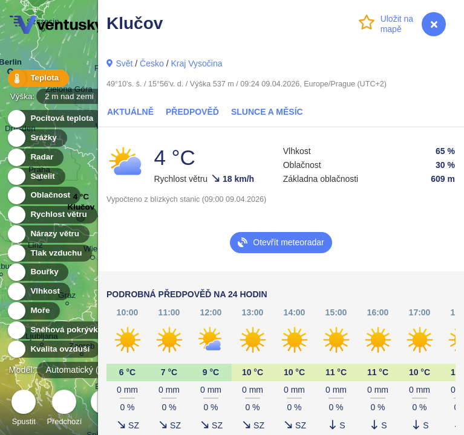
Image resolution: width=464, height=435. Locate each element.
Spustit (23, 409)
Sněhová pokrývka (59, 330)
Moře (33, 311)
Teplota (37, 78)
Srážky (36, 138)
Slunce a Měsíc (267, 112)
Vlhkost (38, 291)
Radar (35, 157)
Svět (124, 63)
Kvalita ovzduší (53, 349)
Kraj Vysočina (196, 63)
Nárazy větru (47, 234)
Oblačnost (43, 195)
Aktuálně (130, 112)
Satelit (35, 176)
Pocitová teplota (54, 118)
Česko (152, 63)
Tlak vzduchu (49, 253)
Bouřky (37, 272)
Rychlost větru (51, 215)
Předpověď (192, 112)
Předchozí (64, 409)
